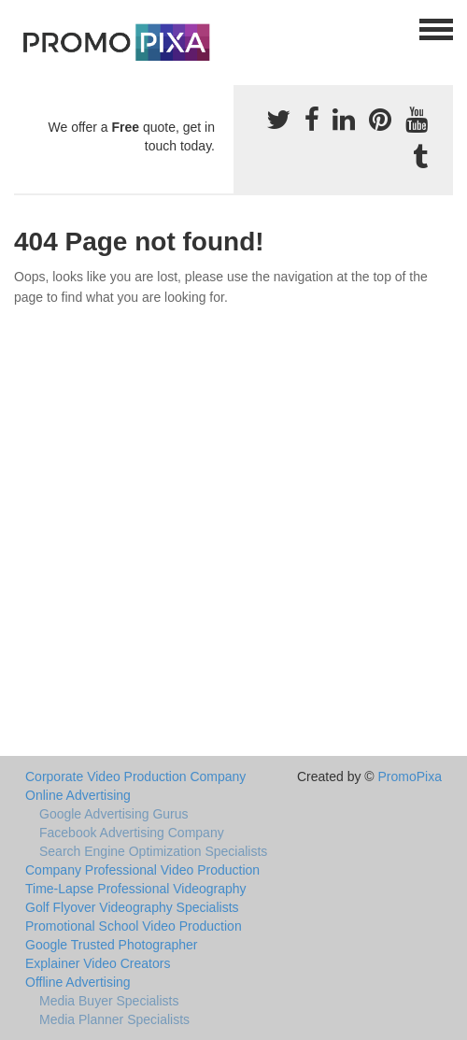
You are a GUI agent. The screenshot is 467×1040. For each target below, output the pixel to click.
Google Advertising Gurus (114, 813)
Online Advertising (78, 795)
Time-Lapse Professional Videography (136, 888)
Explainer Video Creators (97, 963)
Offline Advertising (78, 982)
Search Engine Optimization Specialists (153, 851)
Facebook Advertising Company (131, 832)
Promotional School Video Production (133, 926)
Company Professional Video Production (142, 869)
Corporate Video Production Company (135, 776)
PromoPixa (410, 776)
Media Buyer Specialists (108, 1000)
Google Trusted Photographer (111, 944)
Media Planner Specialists (114, 1019)
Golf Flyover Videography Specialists (132, 907)
